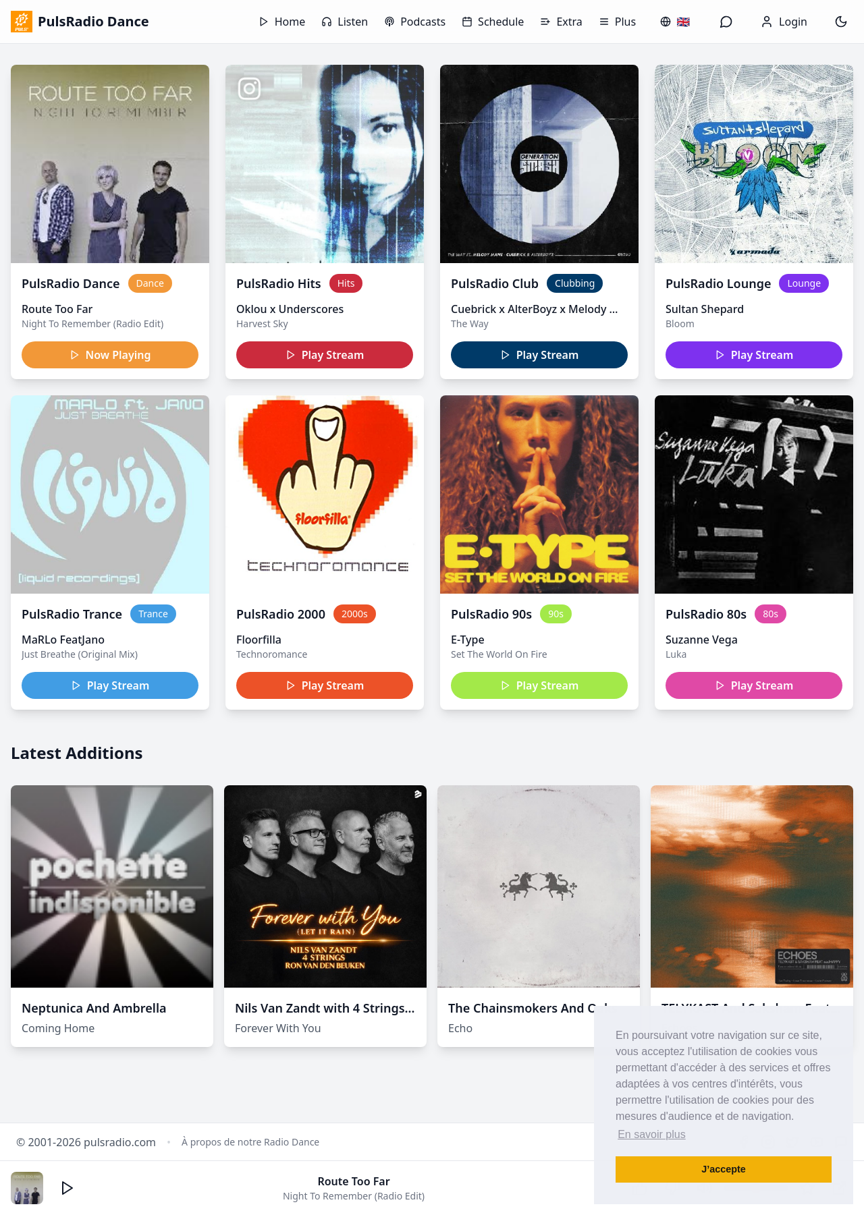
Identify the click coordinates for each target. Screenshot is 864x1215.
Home (282, 21)
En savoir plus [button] (652, 1134)
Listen (344, 21)
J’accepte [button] (723, 1169)
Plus (617, 21)
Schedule (493, 21)
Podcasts (415, 21)
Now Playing (110, 354)
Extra (561, 21)
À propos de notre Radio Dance (250, 1141)
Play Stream (325, 354)
